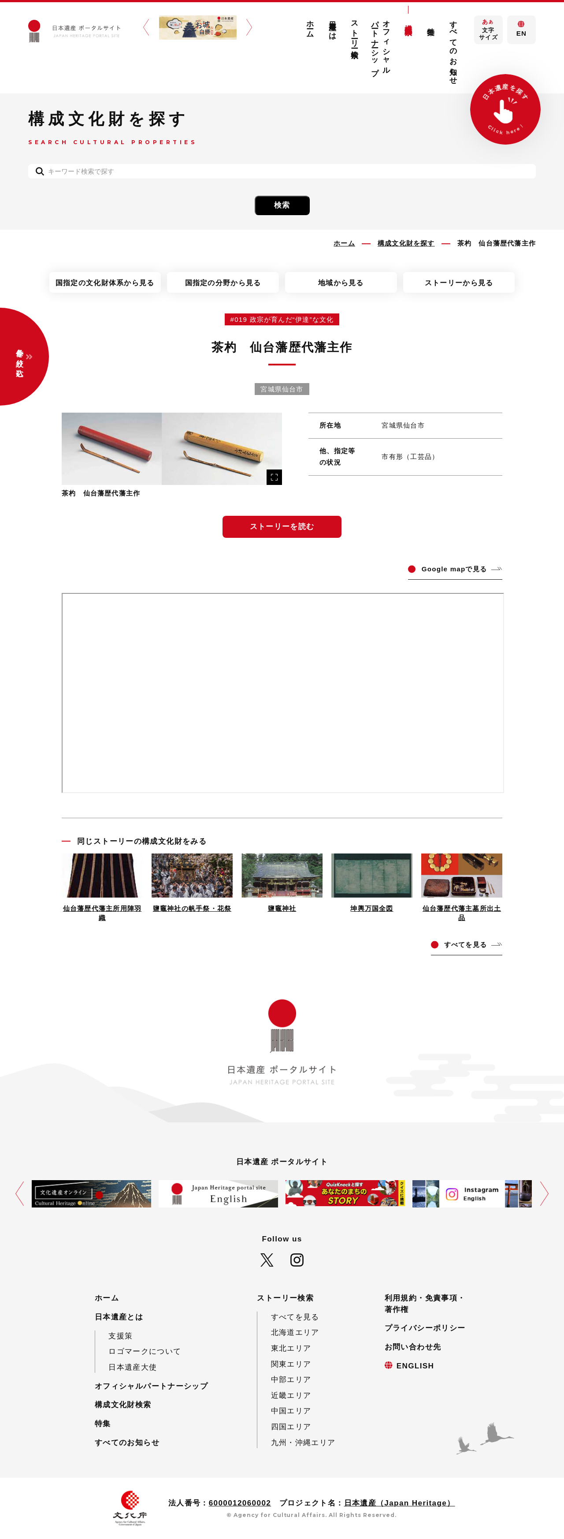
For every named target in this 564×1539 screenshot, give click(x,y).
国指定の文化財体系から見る (105, 283)
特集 (431, 22)
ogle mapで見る (454, 569)
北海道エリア (295, 1332)
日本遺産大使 (132, 1367)
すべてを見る (295, 1317)
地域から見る (341, 283)
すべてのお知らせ (453, 48)
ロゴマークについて (144, 1351)
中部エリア (291, 1379)
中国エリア (291, 1411)
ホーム (310, 24)
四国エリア (291, 1427)
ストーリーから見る (459, 283)
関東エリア (291, 1364)
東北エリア (291, 1348)
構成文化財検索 (408, 21)
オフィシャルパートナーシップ (380, 43)
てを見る (465, 944)
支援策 (120, 1336)
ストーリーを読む (282, 526)
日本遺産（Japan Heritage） (399, 1503)
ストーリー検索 (355, 30)
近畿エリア (291, 1395)
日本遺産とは (332, 26)
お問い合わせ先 (413, 1347)
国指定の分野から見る (223, 283)
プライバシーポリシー (425, 1328)
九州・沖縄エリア (303, 1442)
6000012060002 (240, 1503)
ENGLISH (415, 1366)
